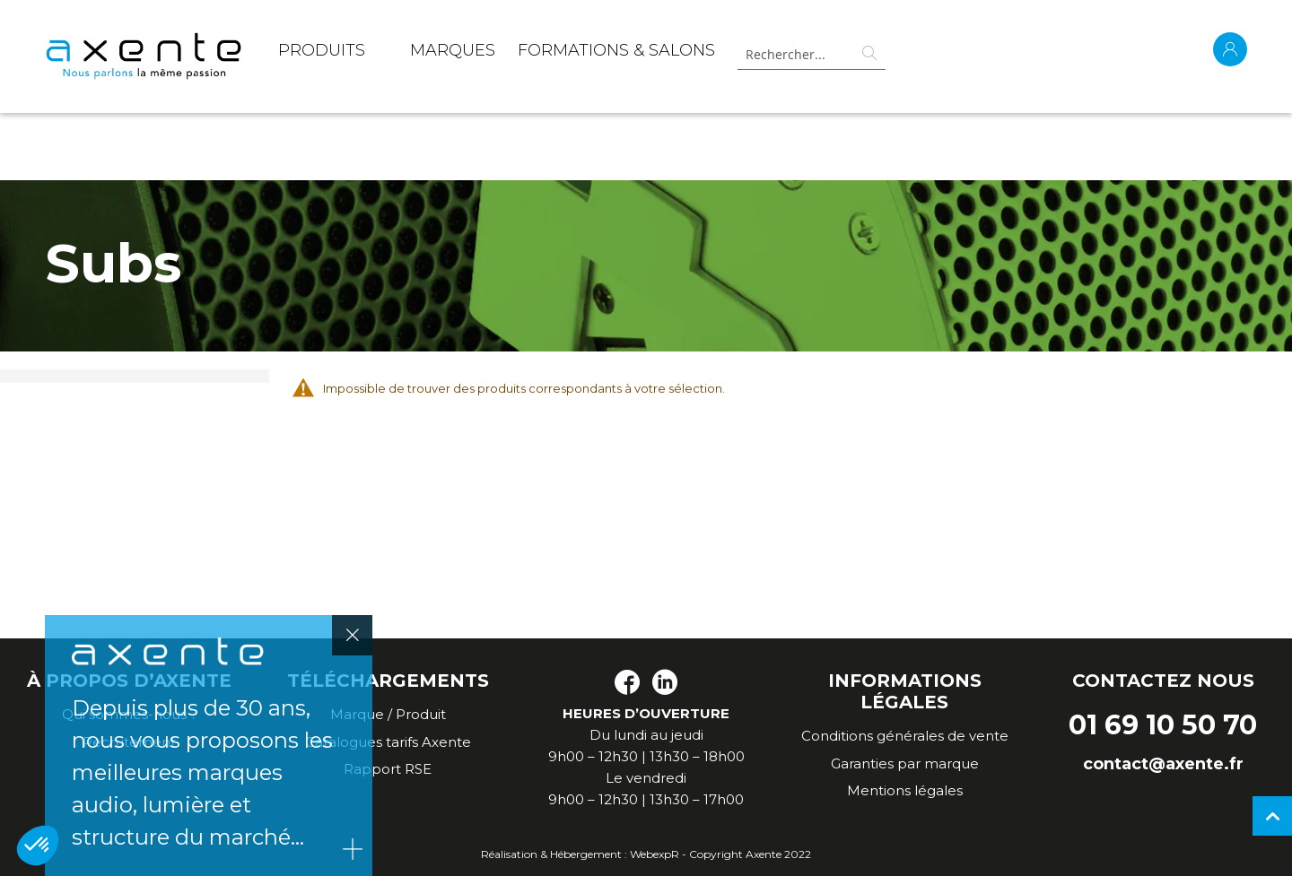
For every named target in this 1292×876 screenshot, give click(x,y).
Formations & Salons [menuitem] (616, 50)
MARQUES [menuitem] (452, 50)
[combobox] (805, 54)
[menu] (497, 54)
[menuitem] (321, 54)
